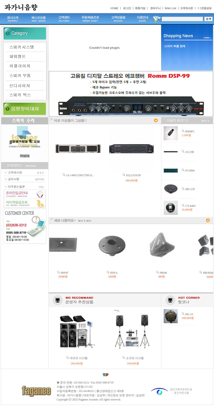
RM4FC (190, 131)
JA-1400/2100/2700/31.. (80, 175)
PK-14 (189, 314)
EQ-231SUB (133, 175)
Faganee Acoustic (89, 399)
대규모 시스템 (78, 358)
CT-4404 (190, 206)
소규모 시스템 (135, 358)
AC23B (189, 152)
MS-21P (190, 189)
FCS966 (190, 170)
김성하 (140, 395)
